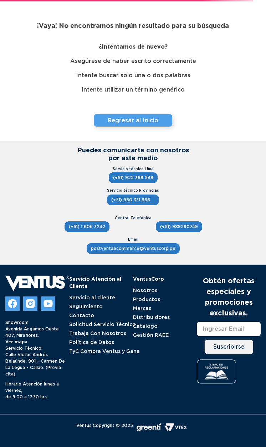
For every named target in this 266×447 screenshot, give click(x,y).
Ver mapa (16, 341)
